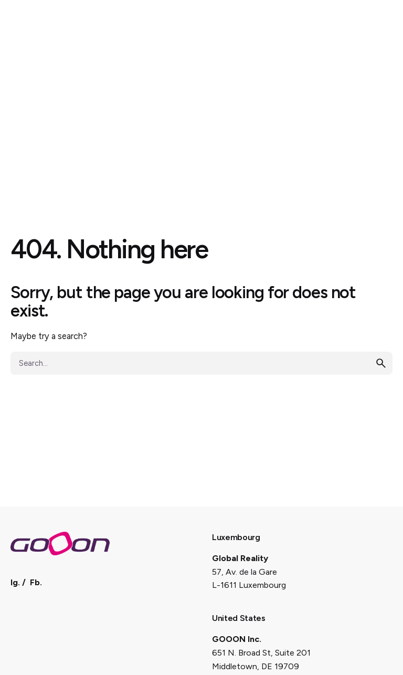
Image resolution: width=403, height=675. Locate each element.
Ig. (15, 582)
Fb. (36, 582)
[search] (381, 363)
